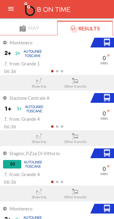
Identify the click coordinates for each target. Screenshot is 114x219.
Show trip (39, 83)
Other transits (75, 83)
